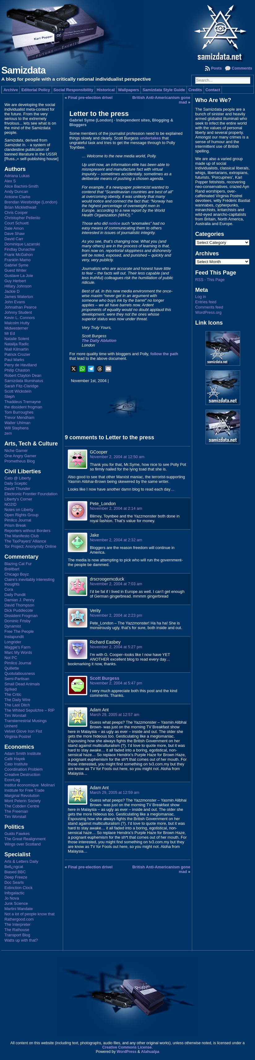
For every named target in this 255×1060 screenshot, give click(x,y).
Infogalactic (14, 893)
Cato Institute (16, 764)
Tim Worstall (15, 715)
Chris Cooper (16, 212)
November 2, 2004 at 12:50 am (117, 456)
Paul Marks (14, 359)
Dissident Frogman (20, 615)
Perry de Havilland (20, 365)
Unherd (10, 726)
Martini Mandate (18, 908)
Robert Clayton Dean (22, 375)
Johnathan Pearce (20, 307)
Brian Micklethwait (20, 207)
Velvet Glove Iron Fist (23, 731)
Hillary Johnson (18, 286)
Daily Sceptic (15, 483)
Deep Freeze (15, 877)
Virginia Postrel (17, 736)
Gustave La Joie (18, 275)
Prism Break (15, 525)
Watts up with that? (21, 940)
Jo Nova (11, 898)
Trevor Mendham (19, 417)
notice (114, 223)
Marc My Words (18, 652)
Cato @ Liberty (17, 478)
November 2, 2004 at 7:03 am (116, 583)
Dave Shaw (14, 233)
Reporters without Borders (27, 530)
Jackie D (11, 291)
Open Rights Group (21, 515)
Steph (9, 396)
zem (8, 433)
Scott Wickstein (17, 391)
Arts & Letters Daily (21, 861)
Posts (216, 68)
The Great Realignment (24, 839)
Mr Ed (9, 333)
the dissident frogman (23, 407)
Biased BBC (15, 872)
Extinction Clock (18, 887)
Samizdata (23, 70)
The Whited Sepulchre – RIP (29, 710)
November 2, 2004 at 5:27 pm (116, 647)
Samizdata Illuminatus (23, 380)
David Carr (13, 238)
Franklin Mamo (17, 260)
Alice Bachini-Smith (21, 186)
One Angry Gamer (20, 455)
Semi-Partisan (16, 678)
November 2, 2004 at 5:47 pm (116, 683)
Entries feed (205, 302)
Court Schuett (16, 223)
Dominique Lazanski (22, 244)
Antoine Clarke (17, 196)
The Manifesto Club (21, 536)
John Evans (14, 302)
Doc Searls (14, 882)
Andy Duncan (16, 191)
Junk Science (16, 903)
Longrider (12, 642)
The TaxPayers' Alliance (25, 541)
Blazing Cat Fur (18, 563)
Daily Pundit (14, 594)
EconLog (12, 779)
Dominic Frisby (17, 621)
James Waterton (18, 296)
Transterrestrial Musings (25, 720)
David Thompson (19, 605)
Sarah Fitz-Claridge (21, 386)
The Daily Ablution (99, 340)
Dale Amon (14, 228)
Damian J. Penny (19, 600)
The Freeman (16, 811)
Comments (242, 68)
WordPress (126, 1051)
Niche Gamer (16, 450)
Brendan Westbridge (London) (30, 202)
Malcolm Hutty (16, 323)
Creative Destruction (22, 774)
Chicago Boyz (16, 574)
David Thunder (17, 488)
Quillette (11, 668)
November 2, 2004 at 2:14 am (116, 508)
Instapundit (14, 636)
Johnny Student (18, 312)
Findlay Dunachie (19, 249)
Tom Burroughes (18, 412)
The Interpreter (17, 924)
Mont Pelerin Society (22, 800)
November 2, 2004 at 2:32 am (116, 540)
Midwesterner (16, 328)
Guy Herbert (15, 281)
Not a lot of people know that (29, 914)
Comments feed (209, 307)
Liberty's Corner (18, 499)
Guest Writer (15, 270)
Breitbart (11, 569)
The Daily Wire (17, 699)
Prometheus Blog (19, 461)
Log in (200, 296)
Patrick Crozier (17, 354)
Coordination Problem (23, 769)
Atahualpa (150, 1051)
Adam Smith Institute (22, 753)
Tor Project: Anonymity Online (30, 546)
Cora (8, 589)
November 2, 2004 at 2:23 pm (116, 615)
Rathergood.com (19, 919)
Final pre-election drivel (90, 97)
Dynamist (12, 626)
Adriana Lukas (17, 175)
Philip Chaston (17, 370)
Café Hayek (14, 758)
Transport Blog (17, 935)
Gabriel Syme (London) (91, 120)
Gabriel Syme (16, 265)
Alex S (10, 181)
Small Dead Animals (22, 684)
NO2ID (10, 504)
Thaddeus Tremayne (22, 401)
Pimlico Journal (17, 520)
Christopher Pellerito (22, 217)
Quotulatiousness (19, 673)
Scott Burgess (104, 678)
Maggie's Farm (17, 647)
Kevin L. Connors (19, 317)
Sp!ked (10, 689)
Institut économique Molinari (29, 785)
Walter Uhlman (17, 422)
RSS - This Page (210, 279)
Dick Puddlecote (18, 610)
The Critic (12, 694)
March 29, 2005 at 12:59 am (114, 792)
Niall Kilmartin (16, 349)
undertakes (150, 138)
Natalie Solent (16, 338)
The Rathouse (16, 929)
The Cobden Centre (21, 806)
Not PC (10, 657)
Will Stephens (16, 428)
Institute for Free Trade (24, 790)
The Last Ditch (17, 705)
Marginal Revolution (21, 795)
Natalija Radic (16, 344)
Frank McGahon (18, 254)
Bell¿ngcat (13, 866)
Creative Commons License (127, 1047)
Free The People (19, 631)
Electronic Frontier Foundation (30, 494)
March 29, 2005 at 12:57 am (114, 714)
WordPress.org (208, 312)
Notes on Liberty (18, 509)
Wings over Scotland (22, 844)
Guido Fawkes (17, 833)
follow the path (164, 353)
